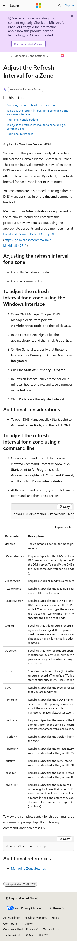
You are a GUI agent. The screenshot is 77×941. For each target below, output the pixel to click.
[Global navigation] (4, 5)
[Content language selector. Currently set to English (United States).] (22, 898)
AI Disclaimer (11, 918)
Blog (54, 918)
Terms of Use (51, 929)
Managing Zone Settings (29, 56)
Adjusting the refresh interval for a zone (31, 105)
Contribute (10, 923)
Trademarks (10, 935)
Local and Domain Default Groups (27, 234)
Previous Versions (36, 918)
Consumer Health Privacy (19, 929)
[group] (42, 514)
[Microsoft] (38, 5)
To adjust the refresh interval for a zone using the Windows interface (37, 112)
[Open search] (59, 5)
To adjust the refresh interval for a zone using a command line (36, 126)
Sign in (69, 5)
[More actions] (70, 56)
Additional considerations (22, 119)
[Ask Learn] (63, 56)
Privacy (26, 923)
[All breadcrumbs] (6, 56)
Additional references (20, 134)
